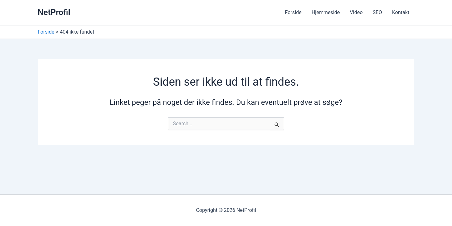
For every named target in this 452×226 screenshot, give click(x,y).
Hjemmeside (326, 12)
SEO (377, 12)
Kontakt (400, 12)
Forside (293, 12)
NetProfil (54, 12)
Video (356, 12)
